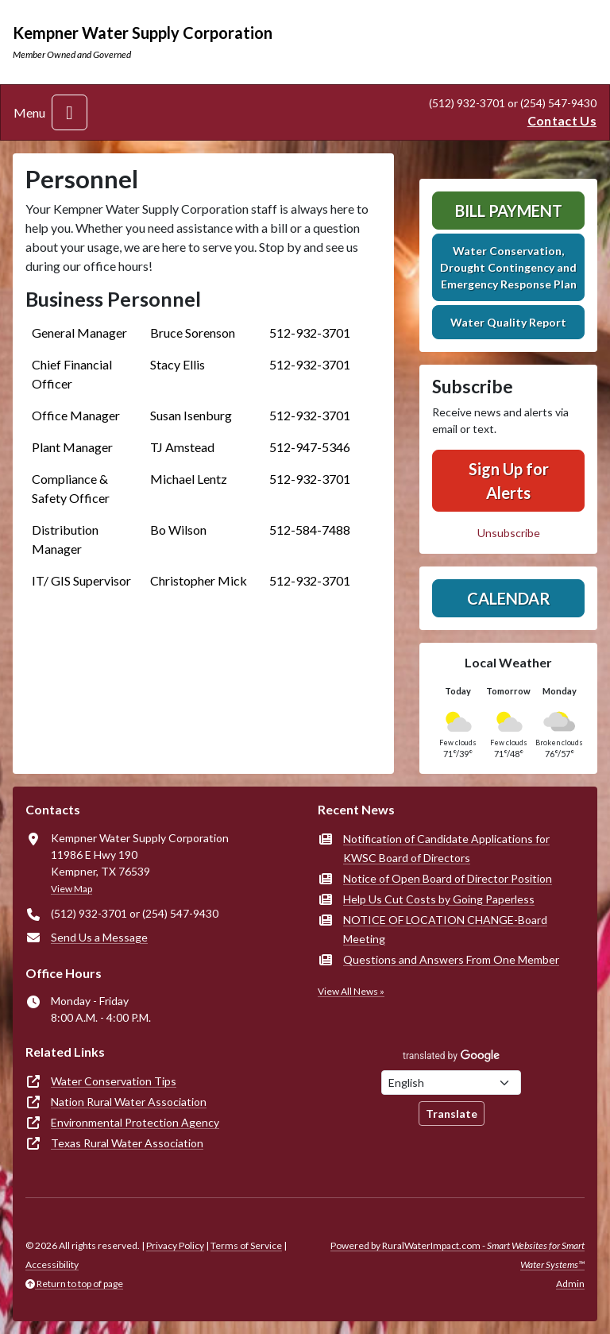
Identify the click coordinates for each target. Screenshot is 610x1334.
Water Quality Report (508, 322)
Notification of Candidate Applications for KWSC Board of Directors (446, 848)
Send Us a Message (99, 937)
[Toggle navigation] (69, 112)
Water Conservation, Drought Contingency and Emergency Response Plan (508, 267)
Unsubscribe (508, 532)
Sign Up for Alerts (509, 480)
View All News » (351, 991)
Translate (451, 1113)
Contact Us (561, 120)
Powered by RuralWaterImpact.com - (457, 1254)
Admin (570, 1284)
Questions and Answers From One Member (451, 959)
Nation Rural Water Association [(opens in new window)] (129, 1101)
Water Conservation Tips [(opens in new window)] (113, 1081)
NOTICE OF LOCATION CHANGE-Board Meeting (445, 929)
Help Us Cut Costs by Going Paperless (439, 899)
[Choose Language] (451, 1082)
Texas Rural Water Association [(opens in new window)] (127, 1143)
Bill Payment (508, 210)
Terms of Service (246, 1245)
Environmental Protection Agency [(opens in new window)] (135, 1122)
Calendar (508, 598)
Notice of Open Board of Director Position (447, 878)
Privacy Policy (175, 1245)
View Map (71, 889)
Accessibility (52, 1264)
